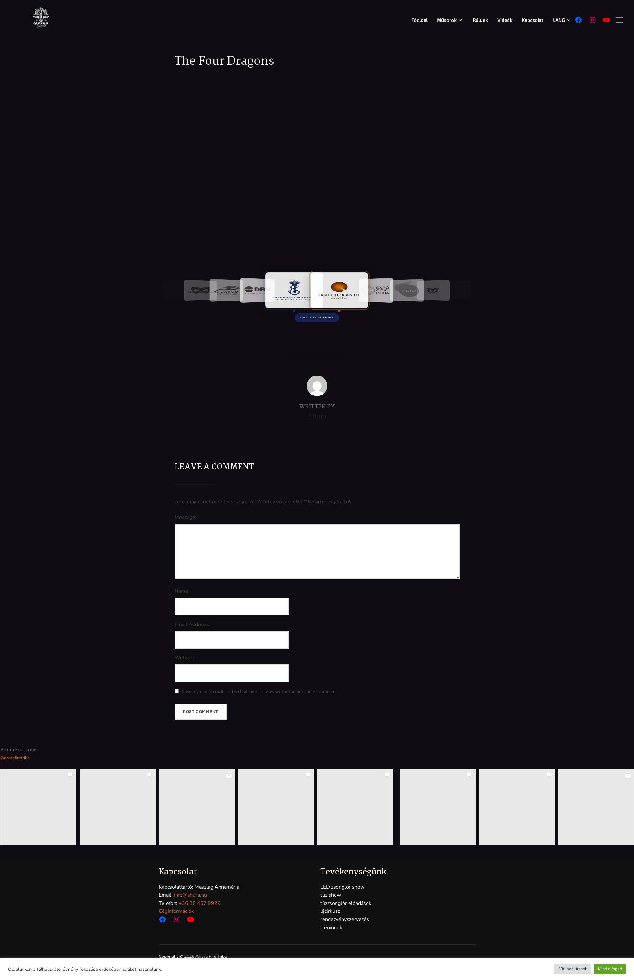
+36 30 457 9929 (200, 903)
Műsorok (450, 20)
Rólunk (480, 20)
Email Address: (192, 624)
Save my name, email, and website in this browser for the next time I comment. (260, 692)
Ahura (317, 416)
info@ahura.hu (190, 895)
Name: (182, 591)
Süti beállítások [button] (572, 969)
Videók (504, 20)
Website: (185, 657)
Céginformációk (176, 911)
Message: (185, 517)
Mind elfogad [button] (610, 969)
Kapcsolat (532, 20)
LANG (562, 20)
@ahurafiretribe (15, 758)
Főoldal (419, 20)
